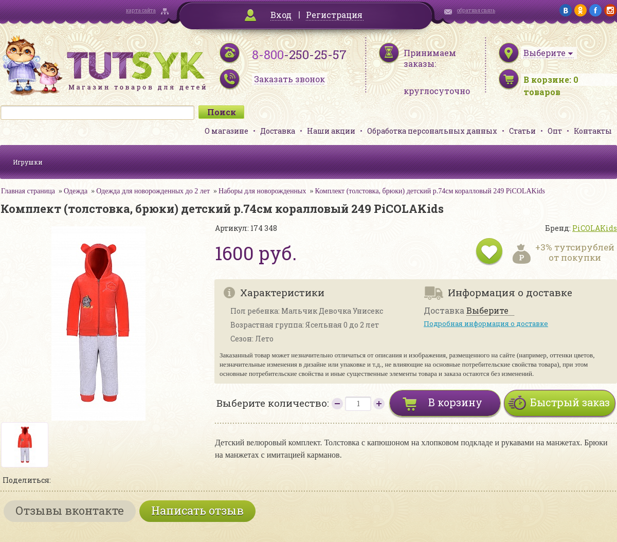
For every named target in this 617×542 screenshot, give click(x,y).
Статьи (522, 131)
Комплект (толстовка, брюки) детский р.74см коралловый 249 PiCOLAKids (430, 191)
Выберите (487, 311)
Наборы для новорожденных (262, 191)
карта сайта (141, 10)
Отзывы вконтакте (69, 510)
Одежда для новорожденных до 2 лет (153, 191)
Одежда (75, 191)
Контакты (593, 131)
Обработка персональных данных (432, 131)
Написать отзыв (197, 510)
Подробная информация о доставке (486, 323)
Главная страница (28, 191)
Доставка (277, 131)
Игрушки (28, 162)
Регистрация (334, 14)
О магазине (226, 131)
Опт (555, 131)
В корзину (455, 402)
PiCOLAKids (594, 228)
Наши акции (331, 131)
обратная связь (476, 10)
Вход (281, 14)
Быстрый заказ (570, 402)
